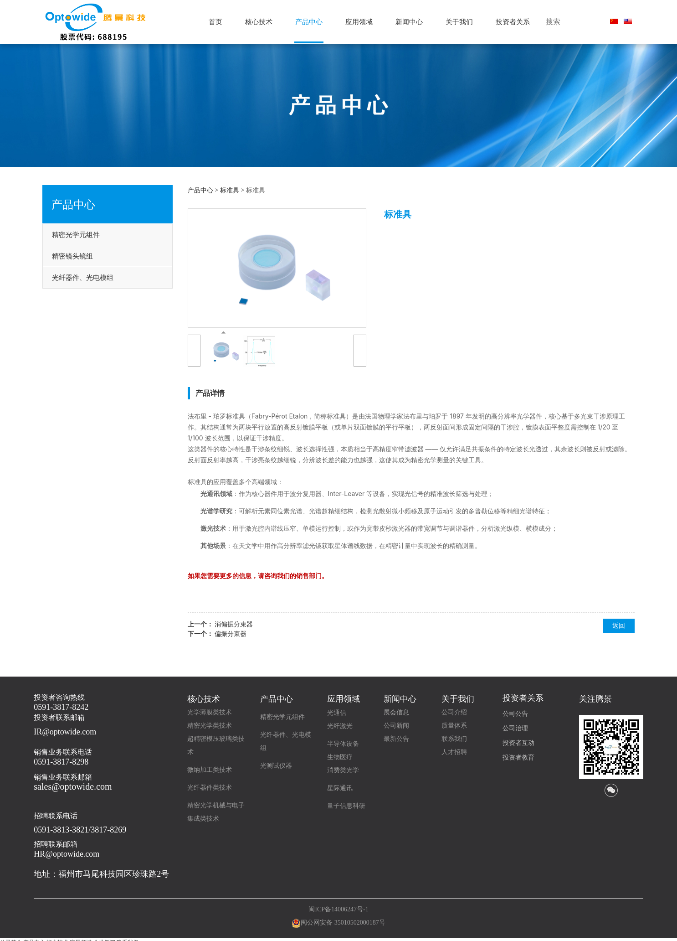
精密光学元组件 (76, 234)
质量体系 (454, 725)
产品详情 (210, 393)
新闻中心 (409, 21)
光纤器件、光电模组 (82, 277)
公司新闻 (396, 725)
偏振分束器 (230, 633)
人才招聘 (454, 752)
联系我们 (454, 738)
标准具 (229, 190)
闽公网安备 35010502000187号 (343, 922)
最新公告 (396, 738)
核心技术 (258, 21)
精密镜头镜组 (72, 255)
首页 (215, 21)
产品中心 (309, 21)
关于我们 (459, 21)
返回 (618, 625)
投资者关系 (513, 21)
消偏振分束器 (234, 624)
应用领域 (359, 21)
